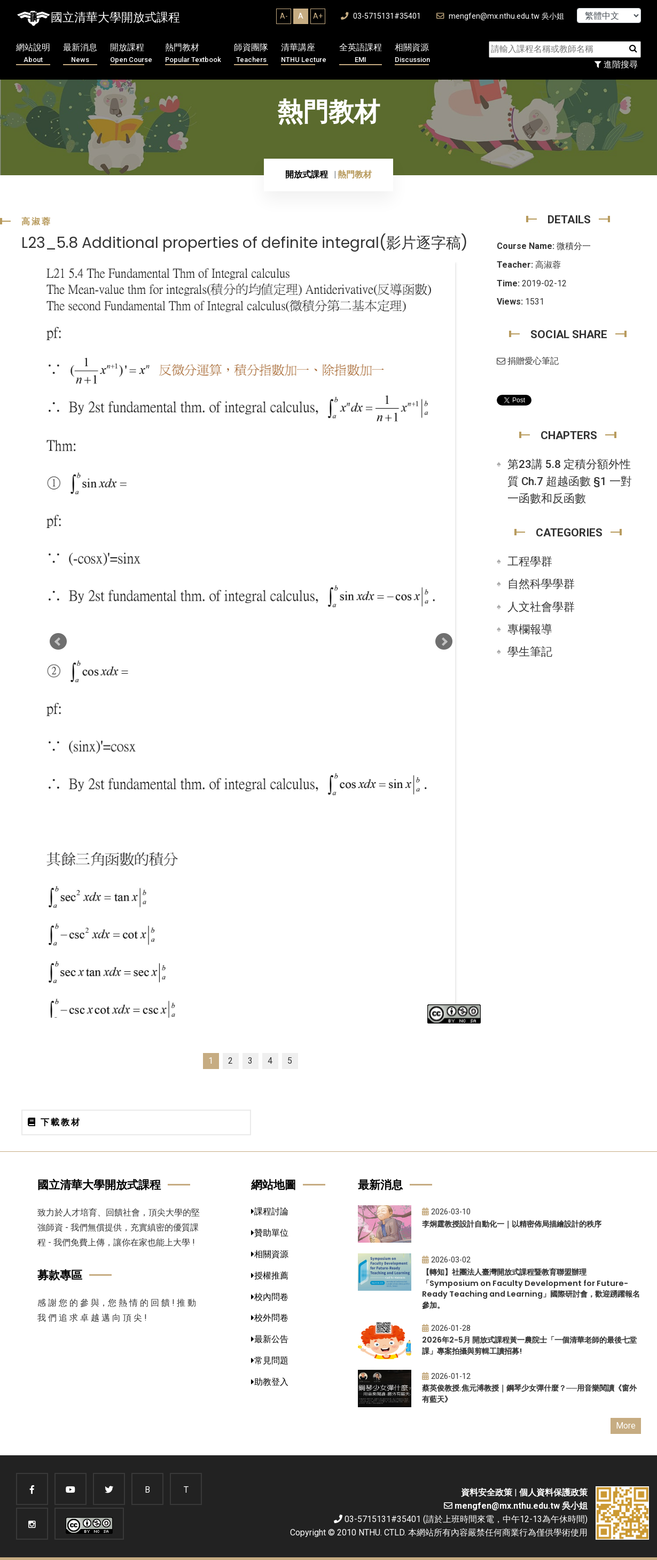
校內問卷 (269, 1297)
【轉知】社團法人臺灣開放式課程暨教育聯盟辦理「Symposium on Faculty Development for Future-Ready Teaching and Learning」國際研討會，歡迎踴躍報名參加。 (531, 1289)
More (626, 1426)
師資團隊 (251, 53)
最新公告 (269, 1339)
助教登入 (269, 1382)
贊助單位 (269, 1233)
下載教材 (54, 1122)
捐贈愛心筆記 (528, 361)
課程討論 (269, 1211)
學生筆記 (529, 651)
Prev (58, 641)
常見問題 (269, 1360)
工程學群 (529, 561)
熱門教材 (193, 53)
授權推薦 (269, 1275)
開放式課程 (306, 174)
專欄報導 (529, 629)
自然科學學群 (541, 584)
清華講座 (303, 53)
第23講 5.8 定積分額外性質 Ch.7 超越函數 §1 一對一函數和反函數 (569, 481)
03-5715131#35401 (381, 16)
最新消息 (80, 53)
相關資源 (412, 53)
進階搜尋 (616, 64)
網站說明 (33, 53)
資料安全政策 (486, 1492)
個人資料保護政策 (553, 1492)
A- (284, 16)
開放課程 (131, 53)
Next (443, 641)
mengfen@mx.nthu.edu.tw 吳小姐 (500, 16)
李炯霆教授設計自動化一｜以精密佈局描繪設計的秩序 (511, 1224)
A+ (318, 16)
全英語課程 (360, 53)
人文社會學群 (541, 606)
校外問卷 (269, 1318)
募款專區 (59, 1275)
